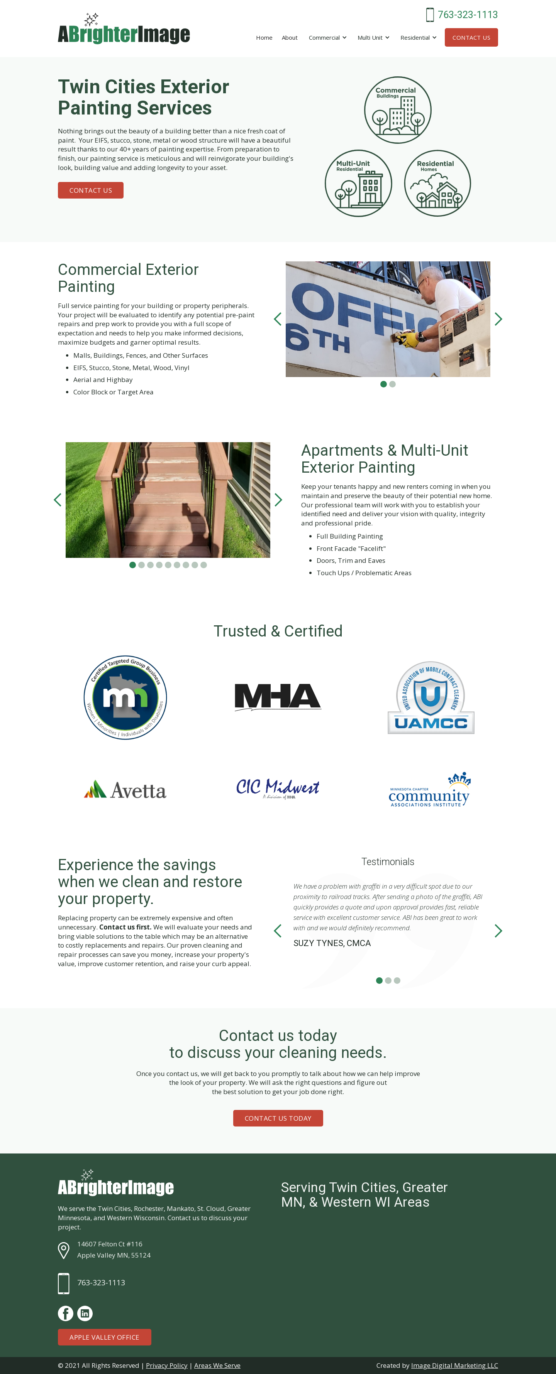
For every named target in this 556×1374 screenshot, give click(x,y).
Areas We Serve (217, 1365)
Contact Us (471, 37)
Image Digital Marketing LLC (454, 1365)
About (290, 37)
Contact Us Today (278, 1118)
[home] (124, 28)
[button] (326, 37)
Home (264, 37)
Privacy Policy (167, 1365)
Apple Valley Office (105, 1337)
